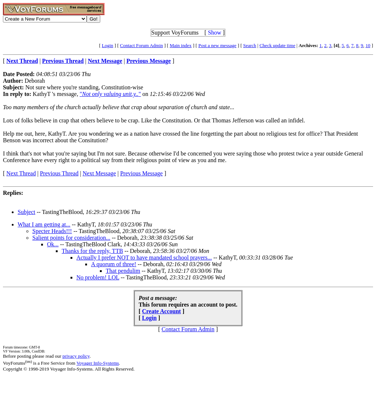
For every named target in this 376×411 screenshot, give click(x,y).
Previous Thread (59, 173)
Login (107, 45)
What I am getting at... (44, 224)
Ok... (53, 244)
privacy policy (76, 356)
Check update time (277, 45)
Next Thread (21, 173)
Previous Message (141, 173)
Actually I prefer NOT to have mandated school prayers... (144, 257)
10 (367, 45)
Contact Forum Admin (141, 45)
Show (214, 32)
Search (249, 45)
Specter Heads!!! (52, 231)
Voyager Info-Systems (97, 363)
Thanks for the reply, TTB (92, 251)
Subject (26, 212)
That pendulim (123, 271)
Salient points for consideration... (71, 238)
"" (110, 94)
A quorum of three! (113, 264)
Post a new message (217, 45)
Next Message (99, 173)
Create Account (161, 311)
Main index (181, 45)
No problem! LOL (97, 277)
